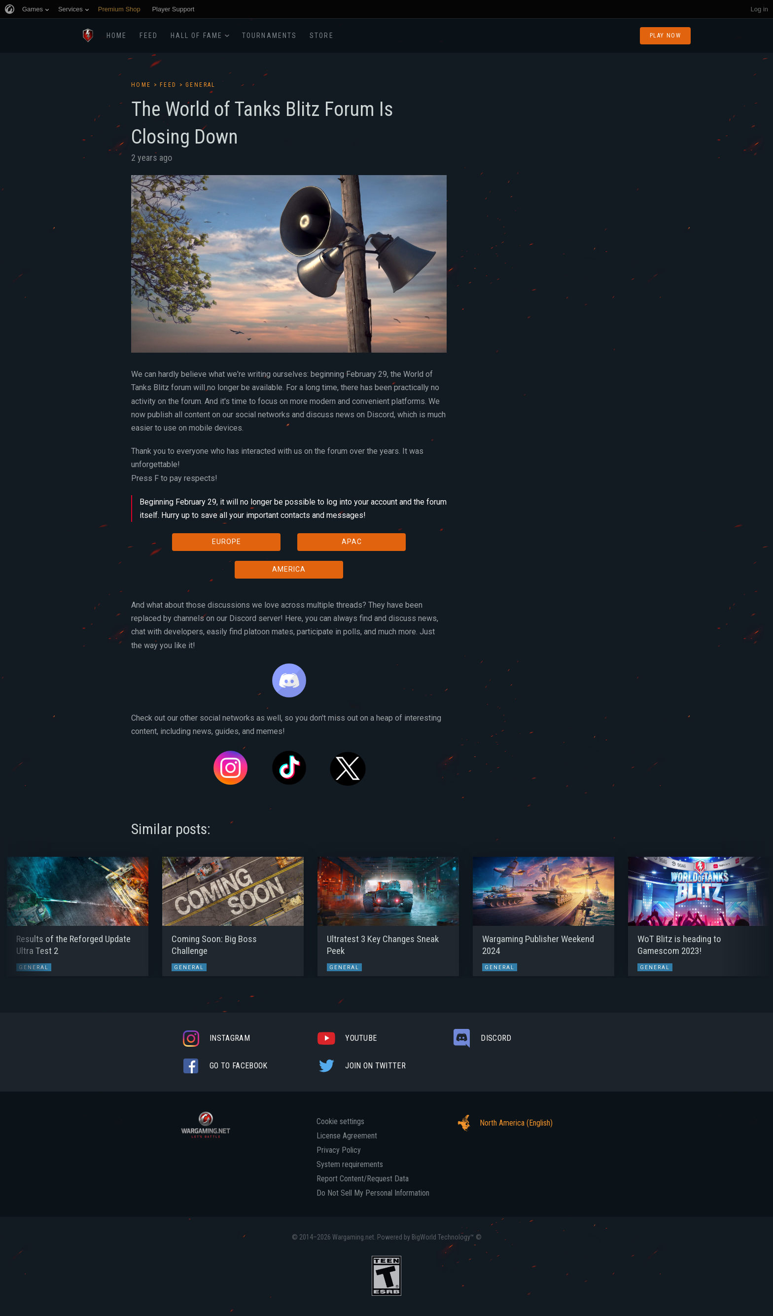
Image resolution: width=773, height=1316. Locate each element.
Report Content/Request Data (362, 1179)
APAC (352, 542)
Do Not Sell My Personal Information (372, 1193)
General (200, 84)
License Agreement (346, 1136)
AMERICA (289, 569)
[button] (26, 912)
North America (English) (502, 1123)
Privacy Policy (338, 1150)
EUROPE (226, 542)
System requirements (349, 1165)
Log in (759, 9)
